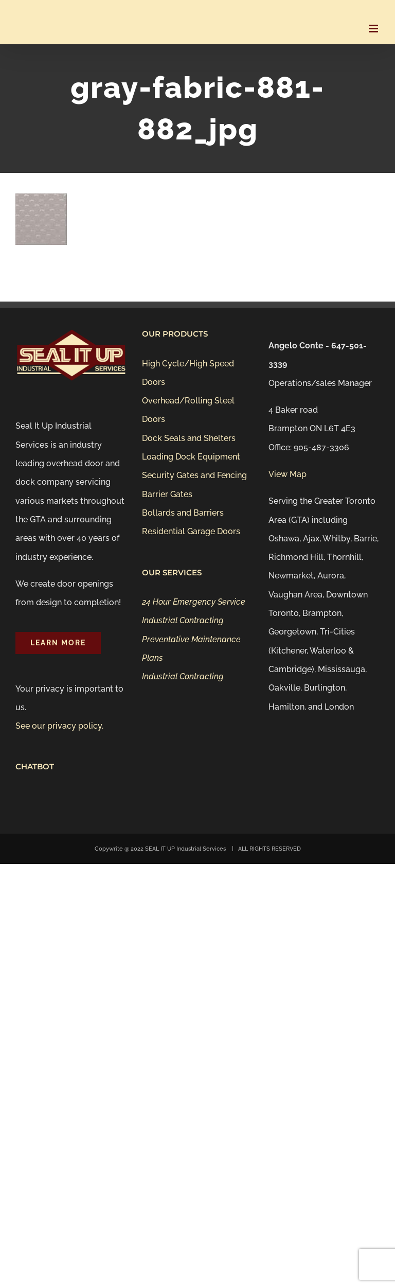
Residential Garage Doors (191, 531)
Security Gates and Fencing (194, 475)
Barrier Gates (167, 494)
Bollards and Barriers (183, 513)
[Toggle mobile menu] (374, 28)
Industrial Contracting (183, 620)
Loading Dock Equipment (191, 457)
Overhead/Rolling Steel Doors (188, 410)
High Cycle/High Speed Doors (188, 373)
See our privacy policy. (59, 726)
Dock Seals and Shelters (189, 438)
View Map (287, 474)
